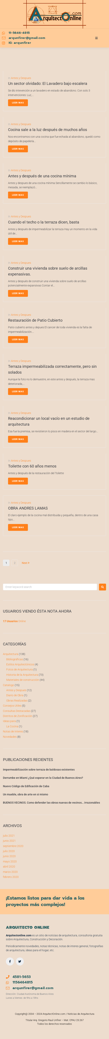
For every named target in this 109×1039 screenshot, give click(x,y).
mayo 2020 (10, 861)
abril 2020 (9, 866)
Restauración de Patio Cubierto (35, 320)
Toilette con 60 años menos (32, 466)
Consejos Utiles (12, 705)
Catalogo (8, 685)
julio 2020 (9, 851)
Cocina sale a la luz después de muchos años (47, 129)
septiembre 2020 (13, 846)
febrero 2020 (11, 876)
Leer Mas (18, 102)
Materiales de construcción (22, 679)
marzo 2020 (10, 871)
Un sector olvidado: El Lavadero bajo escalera (47, 83)
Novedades (10, 736)
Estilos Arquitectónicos (20, 664)
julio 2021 (9, 835)
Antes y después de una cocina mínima (42, 176)
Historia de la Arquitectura (22, 674)
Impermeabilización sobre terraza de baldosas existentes (39, 769)
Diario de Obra (14, 695)
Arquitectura (10, 654)
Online (14, 621)
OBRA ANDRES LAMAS (28, 508)
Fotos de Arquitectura (19, 669)
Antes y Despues (21, 78)
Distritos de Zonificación (17, 716)
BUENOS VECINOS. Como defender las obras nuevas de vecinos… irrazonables (51, 802)
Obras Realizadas (16, 700)
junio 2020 (9, 856)
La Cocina (12, 726)
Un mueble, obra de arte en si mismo (25, 794)
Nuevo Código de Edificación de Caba (26, 786)
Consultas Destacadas (16, 710)
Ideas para (9, 721)
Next (25, 562)
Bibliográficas (14, 659)
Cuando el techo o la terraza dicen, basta (43, 222)
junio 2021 (9, 840)
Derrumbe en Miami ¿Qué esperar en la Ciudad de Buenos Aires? (43, 777)
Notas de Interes (13, 731)
